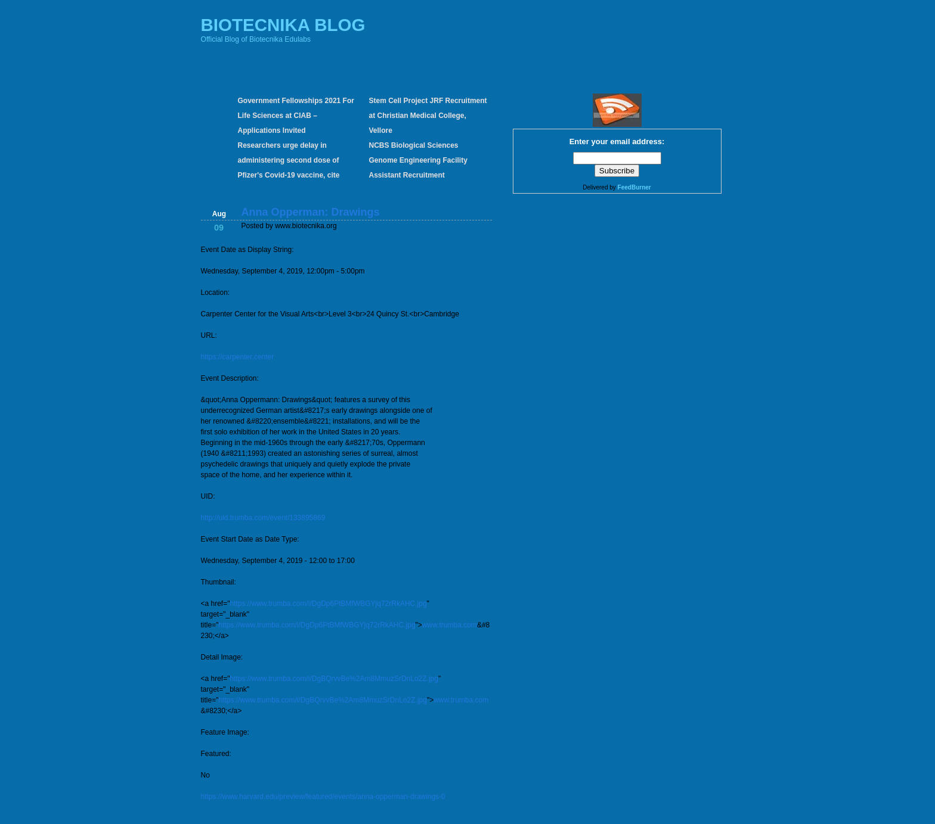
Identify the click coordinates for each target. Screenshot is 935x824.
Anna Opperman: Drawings (311, 212)
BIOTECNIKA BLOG (283, 25)
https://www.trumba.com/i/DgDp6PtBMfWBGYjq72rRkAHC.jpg (328, 603)
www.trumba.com (449, 625)
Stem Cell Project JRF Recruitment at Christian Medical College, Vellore (428, 116)
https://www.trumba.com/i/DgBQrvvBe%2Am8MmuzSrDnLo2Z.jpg (334, 678)
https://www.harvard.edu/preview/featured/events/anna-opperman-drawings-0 (323, 796)
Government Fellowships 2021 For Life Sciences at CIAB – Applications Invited (296, 116)
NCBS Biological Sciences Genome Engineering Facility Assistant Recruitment (418, 160)
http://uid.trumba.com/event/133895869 (263, 518)
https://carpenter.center (237, 357)
